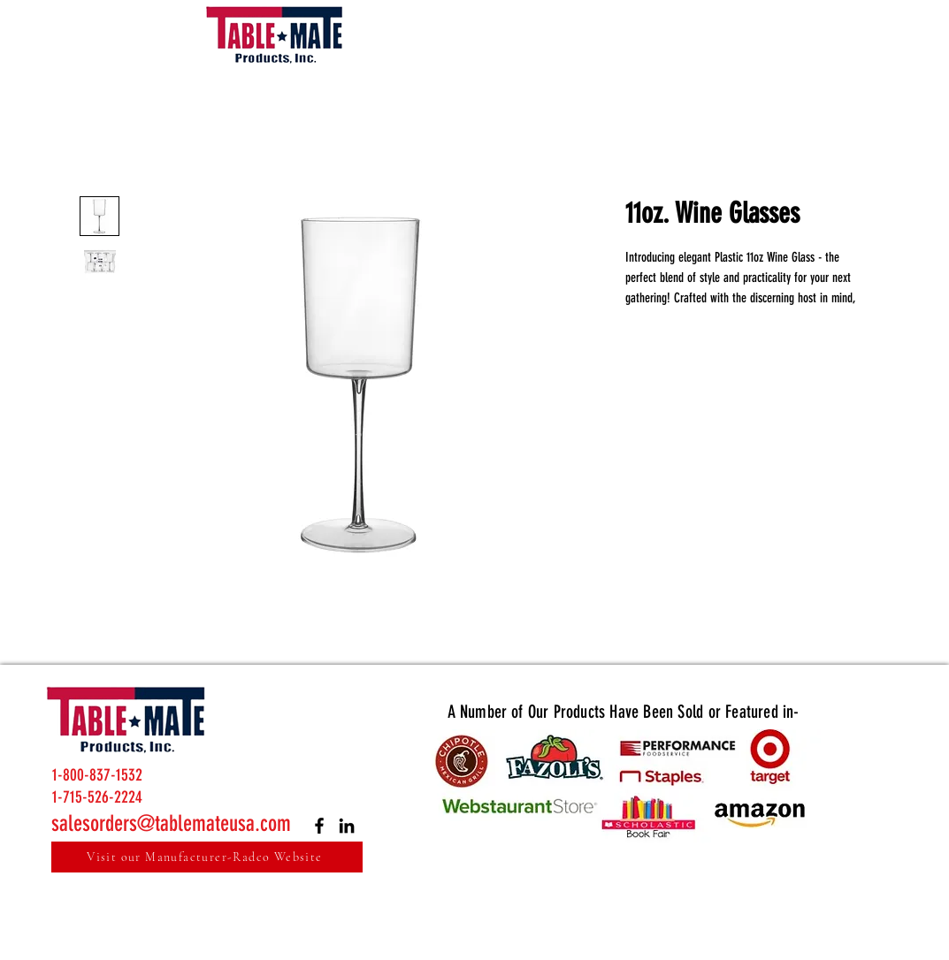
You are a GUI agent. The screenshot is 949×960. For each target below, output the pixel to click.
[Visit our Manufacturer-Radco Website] (207, 857)
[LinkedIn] (346, 825)
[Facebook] (319, 825)
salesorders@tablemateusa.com (171, 823)
